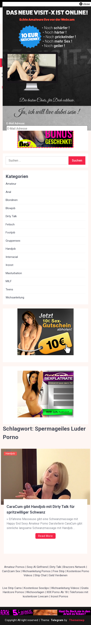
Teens (9, 289)
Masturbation (14, 273)
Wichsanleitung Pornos (36, 571)
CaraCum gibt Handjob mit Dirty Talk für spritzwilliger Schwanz (41, 509)
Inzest (9, 265)
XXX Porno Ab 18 (57, 592)
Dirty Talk (11, 216)
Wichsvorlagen (35, 592)
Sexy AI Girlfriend (37, 567)
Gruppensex (13, 240)
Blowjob (10, 208)
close (86, 4)
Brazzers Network (74, 567)
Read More (45, 535)
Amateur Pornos (14, 567)
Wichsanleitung (15, 297)
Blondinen (12, 200)
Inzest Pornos (59, 596)
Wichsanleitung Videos (65, 588)
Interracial (12, 257)
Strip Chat (40, 575)
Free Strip (59, 571)
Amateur (11, 183)
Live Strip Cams (12, 588)
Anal (8, 192)
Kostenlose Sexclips (36, 588)
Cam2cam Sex (11, 571)
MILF (9, 281)
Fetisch (10, 224)
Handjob (10, 453)
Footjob (10, 232)
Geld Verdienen (58, 575)
